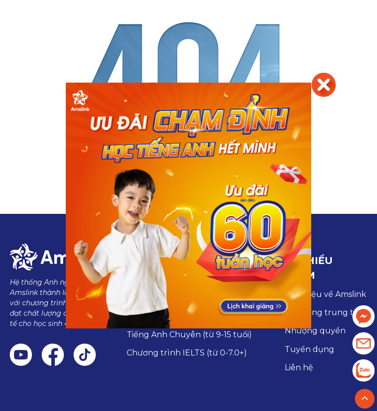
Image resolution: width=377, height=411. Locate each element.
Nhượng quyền (315, 330)
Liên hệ (299, 367)
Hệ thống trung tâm (325, 312)
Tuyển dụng (309, 349)
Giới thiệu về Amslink (325, 294)
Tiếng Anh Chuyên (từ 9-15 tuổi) (189, 334)
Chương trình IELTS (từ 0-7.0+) (187, 352)
